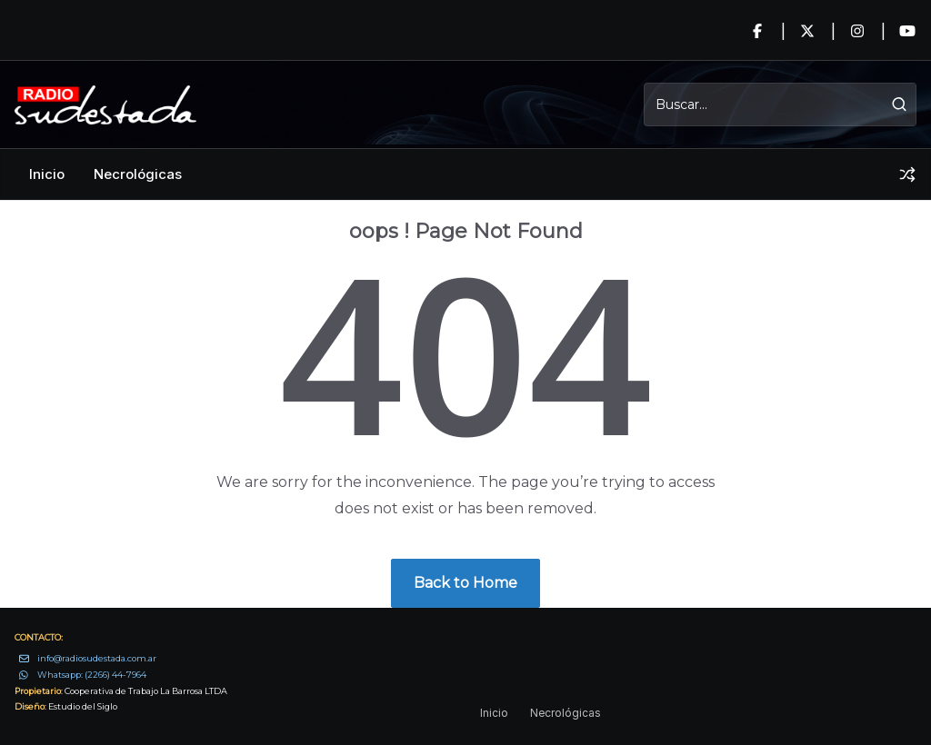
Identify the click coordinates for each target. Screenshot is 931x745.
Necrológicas (138, 174)
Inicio (47, 174)
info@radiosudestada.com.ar (96, 658)
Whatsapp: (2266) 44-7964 (91, 675)
